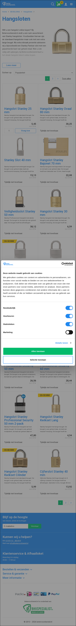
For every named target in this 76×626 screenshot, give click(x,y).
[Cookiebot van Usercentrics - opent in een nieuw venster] (61, 264)
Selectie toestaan (38, 360)
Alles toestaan (38, 351)
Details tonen (61, 343)
